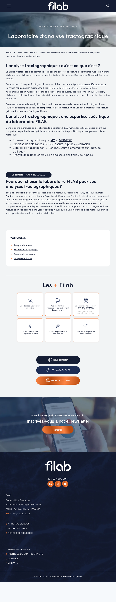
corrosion (84, 144)
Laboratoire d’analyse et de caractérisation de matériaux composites (69, 52)
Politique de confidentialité (25, 554)
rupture (69, 144)
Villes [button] (11, 563)
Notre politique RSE (20, 533)
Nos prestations (21, 52)
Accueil (9, 52)
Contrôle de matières (26, 147)
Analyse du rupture (23, 245)
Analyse (33, 52)
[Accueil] (58, 6)
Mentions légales (19, 549)
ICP (47, 147)
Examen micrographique (26, 249)
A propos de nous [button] (19, 524)
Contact (13, 558)
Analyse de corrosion (24, 254)
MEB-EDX (65, 140)
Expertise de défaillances (28, 144)
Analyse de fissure (23, 258)
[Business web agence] (71, 577)
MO (53, 140)
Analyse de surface (25, 154)
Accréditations (17, 528)
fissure (59, 144)
